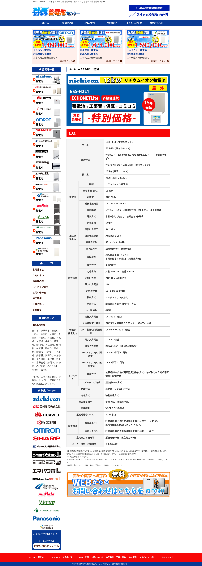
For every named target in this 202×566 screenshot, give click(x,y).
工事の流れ (38, 304)
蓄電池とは (67, 23)
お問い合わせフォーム (46, 546)
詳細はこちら (66, 61)
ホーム (45, 23)
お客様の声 (112, 23)
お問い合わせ (156, 23)
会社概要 (37, 310)
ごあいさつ (89, 23)
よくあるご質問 (134, 23)
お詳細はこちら (158, 61)
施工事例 (37, 298)
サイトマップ (167, 557)
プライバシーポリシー (149, 557)
